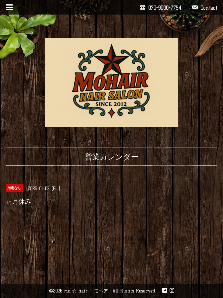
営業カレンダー (111, 157)
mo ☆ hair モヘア (87, 291)
